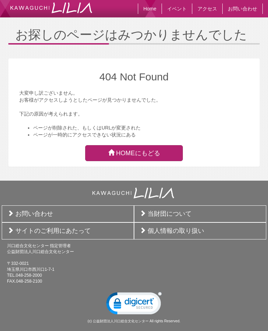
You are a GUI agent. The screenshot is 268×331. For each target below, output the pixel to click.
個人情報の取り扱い (176, 230)
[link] (134, 305)
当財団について (170, 213)
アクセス (207, 8)
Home (149, 8)
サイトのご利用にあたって (53, 230)
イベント (177, 8)
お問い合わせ (242, 8)
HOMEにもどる (134, 153)
